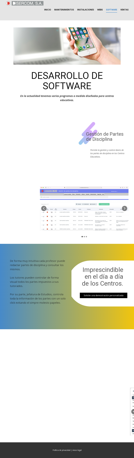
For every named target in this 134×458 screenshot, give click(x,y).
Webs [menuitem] (100, 9)
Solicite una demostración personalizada (103, 295)
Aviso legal (77, 450)
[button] (43, 208)
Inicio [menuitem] (47, 9)
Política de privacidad (61, 450)
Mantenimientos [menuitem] (64, 9)
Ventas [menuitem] (124, 9)
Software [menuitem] (111, 9)
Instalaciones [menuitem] (85, 9)
